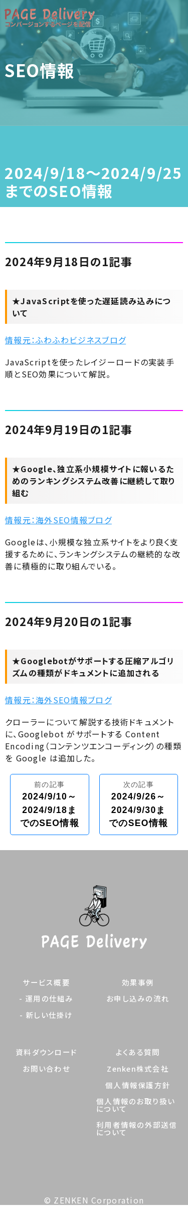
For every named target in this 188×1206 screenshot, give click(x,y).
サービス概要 (46, 982)
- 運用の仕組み (46, 998)
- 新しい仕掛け (46, 1015)
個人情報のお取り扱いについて (135, 1105)
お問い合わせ (46, 1069)
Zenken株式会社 (138, 1069)
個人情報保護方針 (137, 1085)
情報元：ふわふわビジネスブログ (65, 340)
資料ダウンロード (46, 1052)
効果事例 (138, 982)
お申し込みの (137, 998)
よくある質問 (138, 1052)
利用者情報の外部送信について (136, 1128)
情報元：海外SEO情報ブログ (58, 520)
